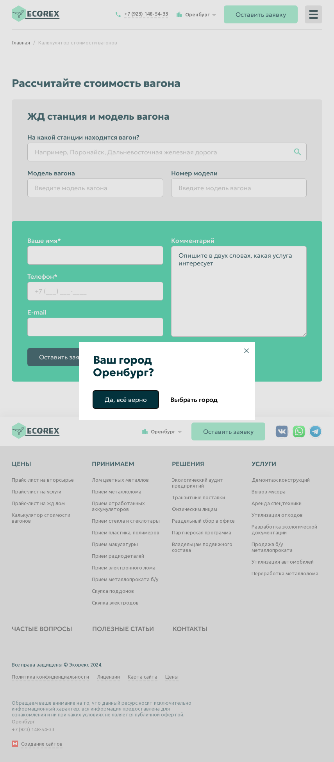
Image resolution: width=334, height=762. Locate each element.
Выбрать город (194, 399)
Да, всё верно (126, 399)
